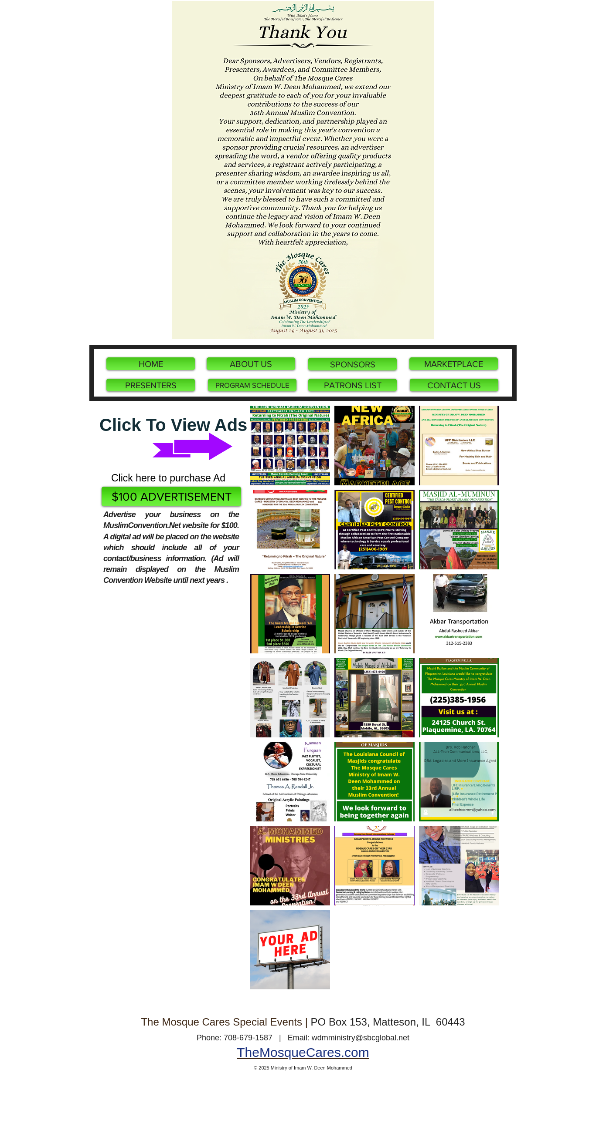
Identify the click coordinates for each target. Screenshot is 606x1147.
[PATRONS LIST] (352, 385)
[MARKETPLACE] (453, 363)
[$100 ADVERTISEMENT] (171, 496)
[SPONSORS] (352, 364)
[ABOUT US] (251, 363)
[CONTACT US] (454, 385)
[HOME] (150, 363)
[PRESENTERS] (150, 385)
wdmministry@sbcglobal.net (360, 1037)
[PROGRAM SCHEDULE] (252, 385)
